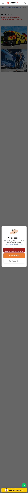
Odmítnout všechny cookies (14, 250)
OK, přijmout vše (14, 255)
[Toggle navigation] (3, 3)
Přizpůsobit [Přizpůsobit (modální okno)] (14, 261)
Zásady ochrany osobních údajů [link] (14, 244)
